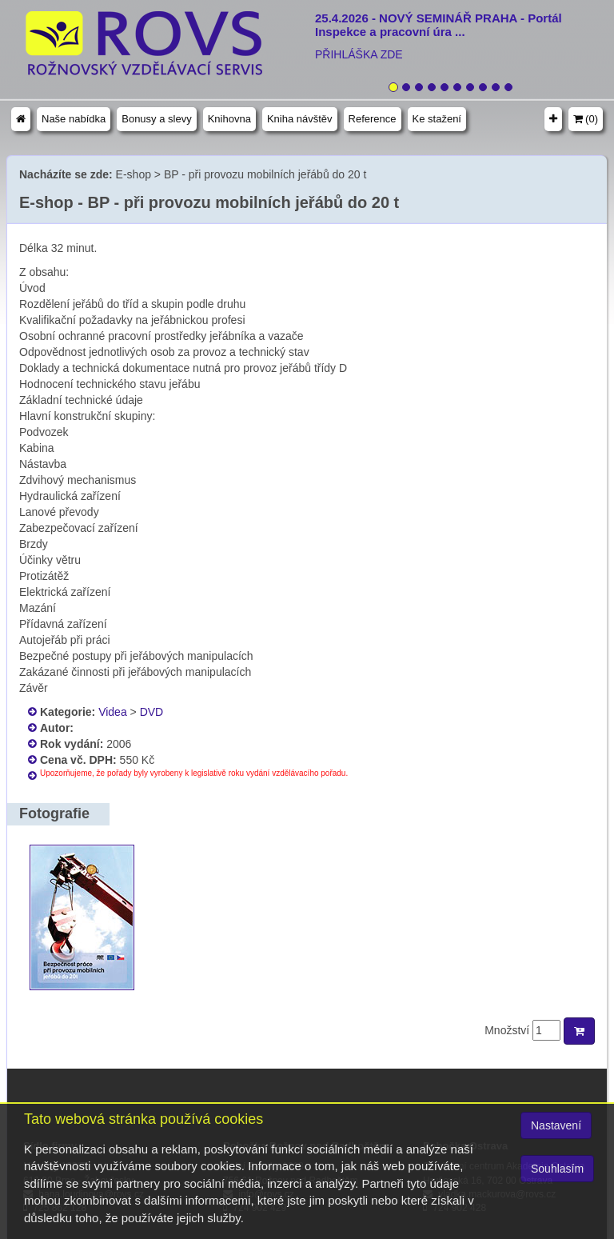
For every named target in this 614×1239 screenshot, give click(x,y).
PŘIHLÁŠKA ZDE (359, 54)
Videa (112, 711)
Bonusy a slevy (156, 119)
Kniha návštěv (300, 119)
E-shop (133, 174)
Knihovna (229, 119)
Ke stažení (437, 119)
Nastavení (556, 1125)
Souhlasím (557, 1168)
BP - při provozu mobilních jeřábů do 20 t (265, 174)
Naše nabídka (74, 119)
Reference (373, 119)
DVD (152, 711)
